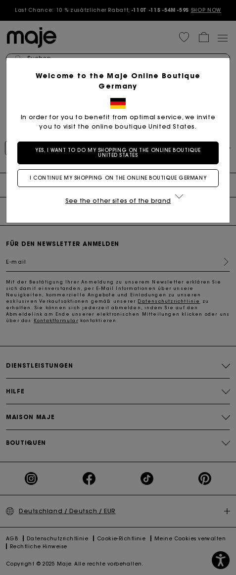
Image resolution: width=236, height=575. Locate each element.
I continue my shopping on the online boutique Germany (118, 178)
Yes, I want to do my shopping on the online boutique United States (118, 152)
